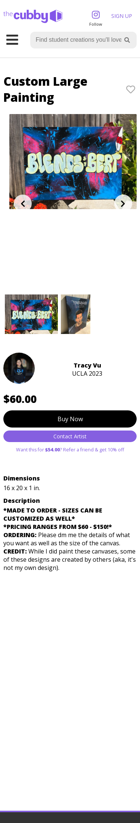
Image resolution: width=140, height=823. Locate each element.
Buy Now (70, 419)
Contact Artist (70, 436)
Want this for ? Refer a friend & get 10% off (70, 450)
